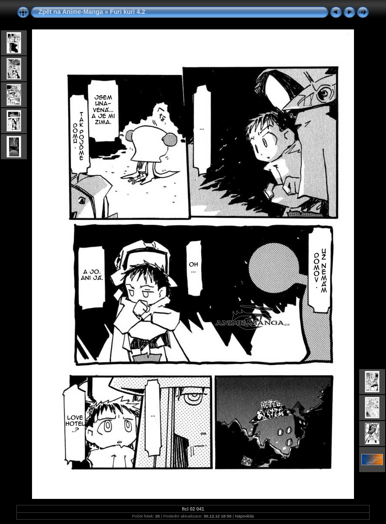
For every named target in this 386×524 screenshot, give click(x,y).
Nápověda (244, 516)
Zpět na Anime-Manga (71, 11)
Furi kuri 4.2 (127, 11)
